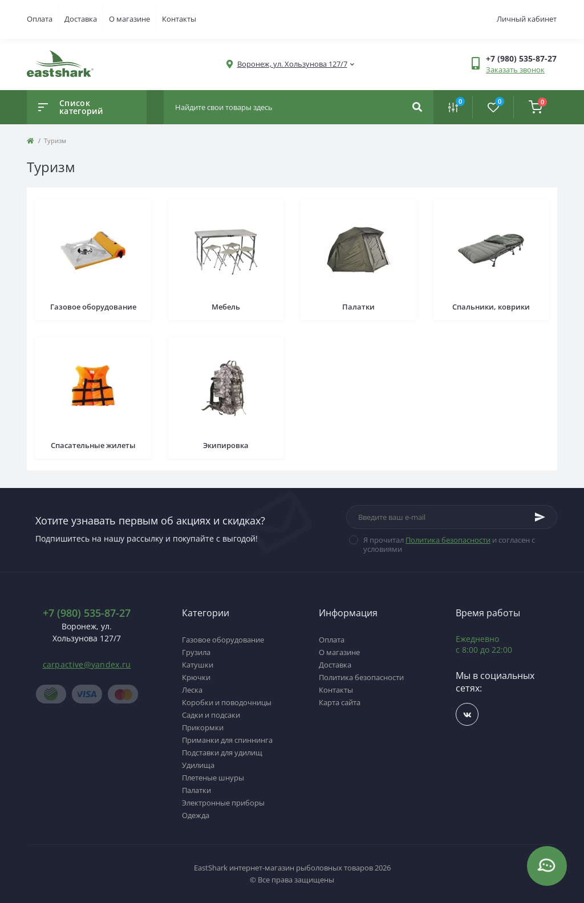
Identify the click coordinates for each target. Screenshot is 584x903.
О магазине (129, 19)
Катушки (197, 665)
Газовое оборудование (223, 639)
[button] (292, 64)
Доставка (80, 19)
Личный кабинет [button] (527, 19)
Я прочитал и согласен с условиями (449, 544)
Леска (192, 690)
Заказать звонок (515, 69)
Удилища (198, 765)
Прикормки (203, 727)
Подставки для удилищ (222, 752)
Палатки (196, 790)
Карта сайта (339, 702)
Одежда (195, 815)
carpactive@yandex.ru (87, 664)
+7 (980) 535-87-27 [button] (87, 613)
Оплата (39, 19)
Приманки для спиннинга (227, 740)
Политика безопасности (447, 540)
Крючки (196, 677)
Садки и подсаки (211, 715)
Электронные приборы (223, 803)
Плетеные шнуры (213, 777)
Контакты (179, 19)
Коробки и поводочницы (226, 702)
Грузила (196, 652)
